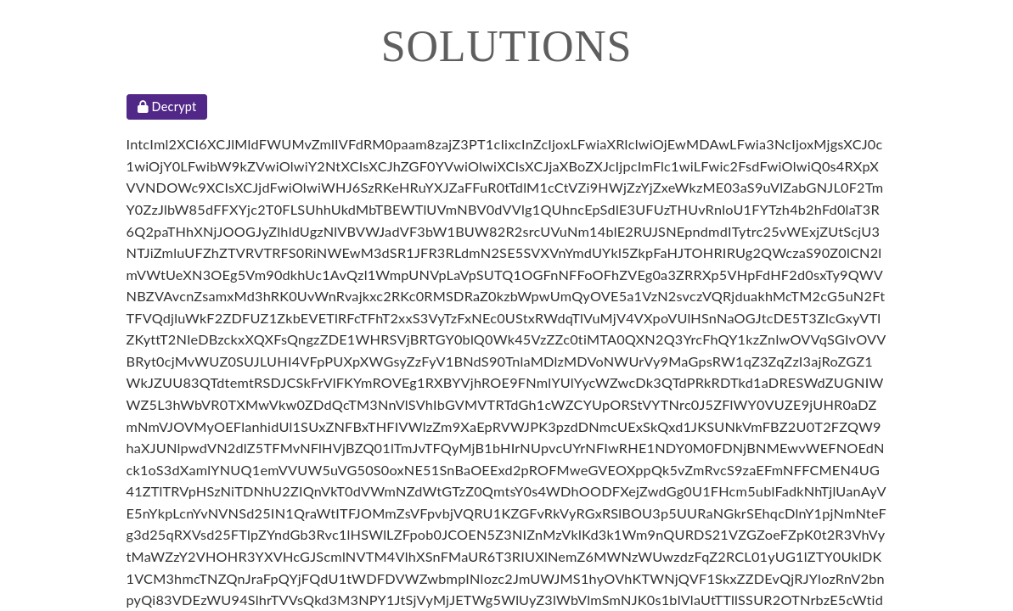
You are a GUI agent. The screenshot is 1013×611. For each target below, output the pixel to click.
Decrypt (167, 106)
